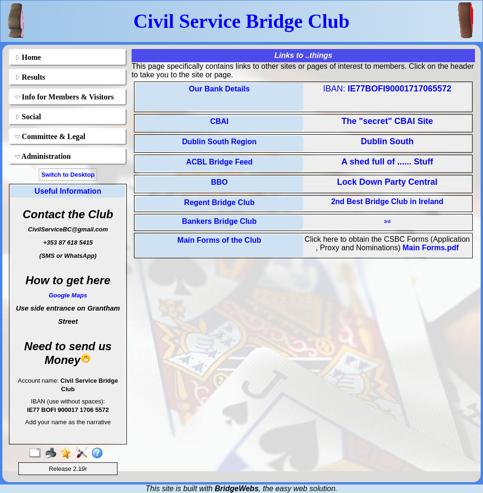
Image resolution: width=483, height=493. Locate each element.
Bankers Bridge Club (219, 221)
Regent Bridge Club (219, 202)
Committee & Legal (50, 136)
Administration (43, 156)
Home (28, 57)
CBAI (219, 121)
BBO (219, 182)
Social (28, 117)
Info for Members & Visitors (64, 97)
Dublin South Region (219, 142)
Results (30, 77)
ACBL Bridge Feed (219, 162)
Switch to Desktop (68, 174)
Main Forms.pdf (430, 248)
